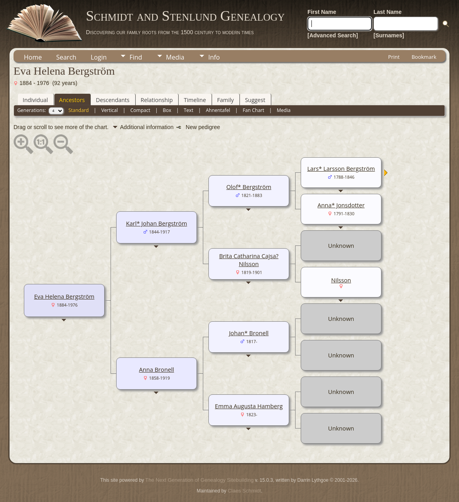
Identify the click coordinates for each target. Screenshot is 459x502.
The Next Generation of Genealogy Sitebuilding (199, 480)
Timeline (195, 100)
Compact (140, 110)
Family (225, 100)
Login (99, 57)
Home (33, 57)
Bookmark (424, 56)
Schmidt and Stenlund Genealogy (185, 16)
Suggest (255, 100)
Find (135, 57)
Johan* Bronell (249, 333)
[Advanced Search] (332, 35)
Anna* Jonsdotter (340, 205)
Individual (35, 100)
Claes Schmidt (244, 491)
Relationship (157, 100)
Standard (78, 110)
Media (175, 57)
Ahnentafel (218, 110)
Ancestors (72, 100)
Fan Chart (253, 110)
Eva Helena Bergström (64, 296)
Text (188, 110)
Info (214, 57)
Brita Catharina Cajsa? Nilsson (248, 260)
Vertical (109, 110)
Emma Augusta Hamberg (248, 406)
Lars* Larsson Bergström (341, 168)
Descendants (112, 100)
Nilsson (341, 280)
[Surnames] (388, 35)
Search (66, 57)
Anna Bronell (156, 369)
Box (167, 110)
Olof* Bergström (248, 187)
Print (394, 56)
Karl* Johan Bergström (156, 223)
